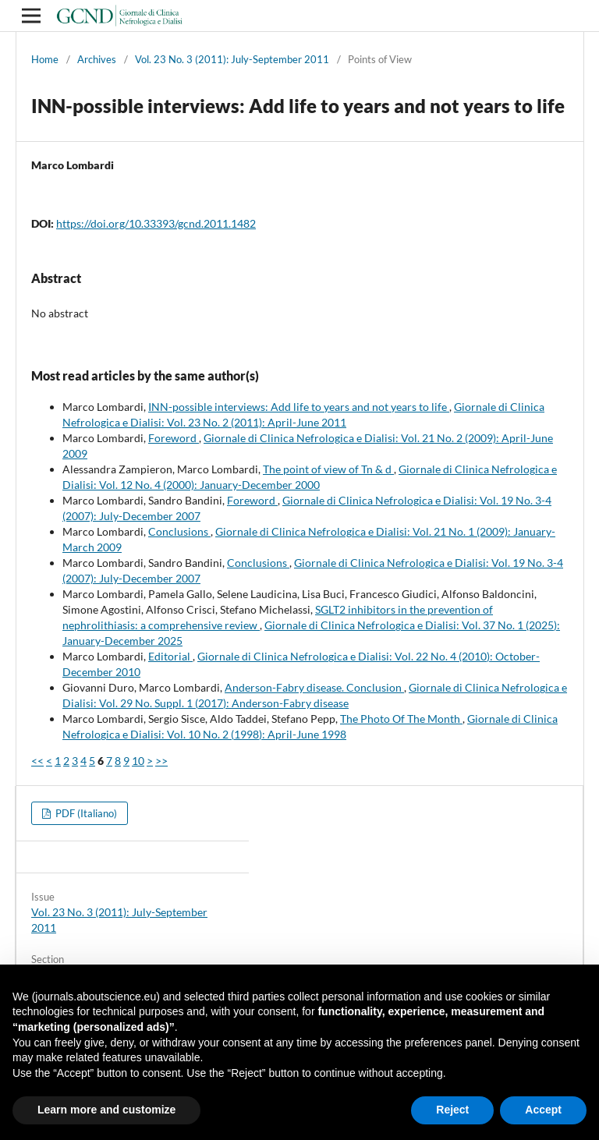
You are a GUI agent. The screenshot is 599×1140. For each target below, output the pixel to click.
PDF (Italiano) (85, 813)
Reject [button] (452, 1109)
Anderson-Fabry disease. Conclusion (314, 687)
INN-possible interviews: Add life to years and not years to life (298, 406)
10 (138, 760)
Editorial (170, 656)
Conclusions (179, 531)
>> (161, 760)
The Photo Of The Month (401, 718)
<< (37, 760)
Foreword (173, 437)
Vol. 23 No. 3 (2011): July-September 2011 (232, 59)
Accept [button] (543, 1109)
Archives (96, 59)
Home (44, 59)
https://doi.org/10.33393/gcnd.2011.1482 (156, 223)
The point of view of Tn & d (328, 469)
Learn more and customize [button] (106, 1109)
